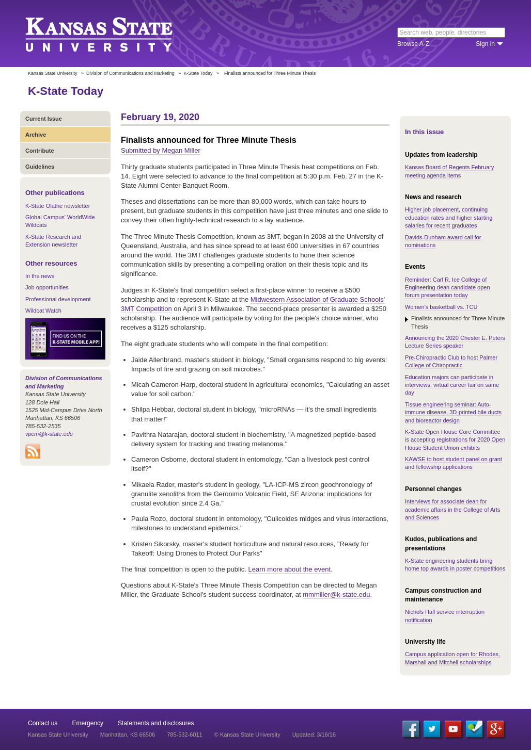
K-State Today (197, 73)
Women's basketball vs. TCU (441, 307)
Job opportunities (47, 287)
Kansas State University (112, 33)
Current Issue (43, 119)
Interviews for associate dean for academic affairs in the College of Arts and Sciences (452, 509)
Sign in (485, 43)
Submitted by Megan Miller (160, 150)
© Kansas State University (247, 734)
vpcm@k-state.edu (49, 434)
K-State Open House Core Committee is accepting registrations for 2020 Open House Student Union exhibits (455, 440)
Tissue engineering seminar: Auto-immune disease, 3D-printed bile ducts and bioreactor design (453, 412)
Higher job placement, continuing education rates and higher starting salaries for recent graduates (448, 217)
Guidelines (39, 167)
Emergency (87, 723)
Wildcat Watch (43, 310)
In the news (39, 276)
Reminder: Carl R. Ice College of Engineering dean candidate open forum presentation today (447, 287)
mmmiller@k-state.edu (336, 594)
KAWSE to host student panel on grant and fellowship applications (453, 463)
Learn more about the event (289, 569)
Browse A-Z (413, 43)
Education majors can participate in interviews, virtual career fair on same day (452, 385)
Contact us (42, 723)
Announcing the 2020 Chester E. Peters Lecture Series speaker (455, 342)
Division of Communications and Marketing (130, 73)
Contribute (39, 151)
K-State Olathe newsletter (57, 206)
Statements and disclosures (156, 723)
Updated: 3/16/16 (314, 734)
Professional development (58, 299)
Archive (35, 135)
